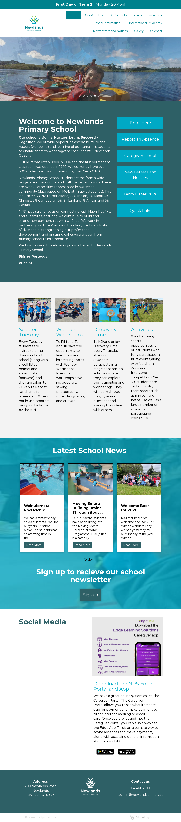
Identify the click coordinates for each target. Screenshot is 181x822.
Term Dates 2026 (140, 194)
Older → (90, 559)
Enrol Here (140, 122)
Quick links (140, 210)
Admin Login (140, 817)
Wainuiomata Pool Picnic (36, 508)
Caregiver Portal (140, 155)
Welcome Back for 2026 (135, 508)
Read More (34, 545)
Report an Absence (140, 139)
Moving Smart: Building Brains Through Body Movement (86, 508)
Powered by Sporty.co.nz (40, 817)
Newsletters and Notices (140, 175)
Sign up (90, 594)
